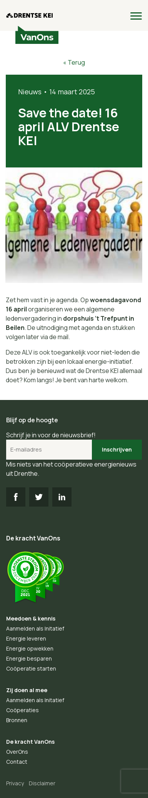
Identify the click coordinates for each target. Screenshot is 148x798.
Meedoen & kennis (30, 618)
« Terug (74, 62)
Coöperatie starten (31, 668)
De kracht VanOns (30, 741)
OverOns (17, 751)
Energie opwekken (29, 648)
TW (38, 497)
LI (62, 497)
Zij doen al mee (26, 690)
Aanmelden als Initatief (35, 628)
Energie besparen (29, 658)
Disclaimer (42, 783)
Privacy (15, 783)
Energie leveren (26, 638)
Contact (16, 761)
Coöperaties (22, 710)
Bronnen (16, 720)
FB (15, 497)
